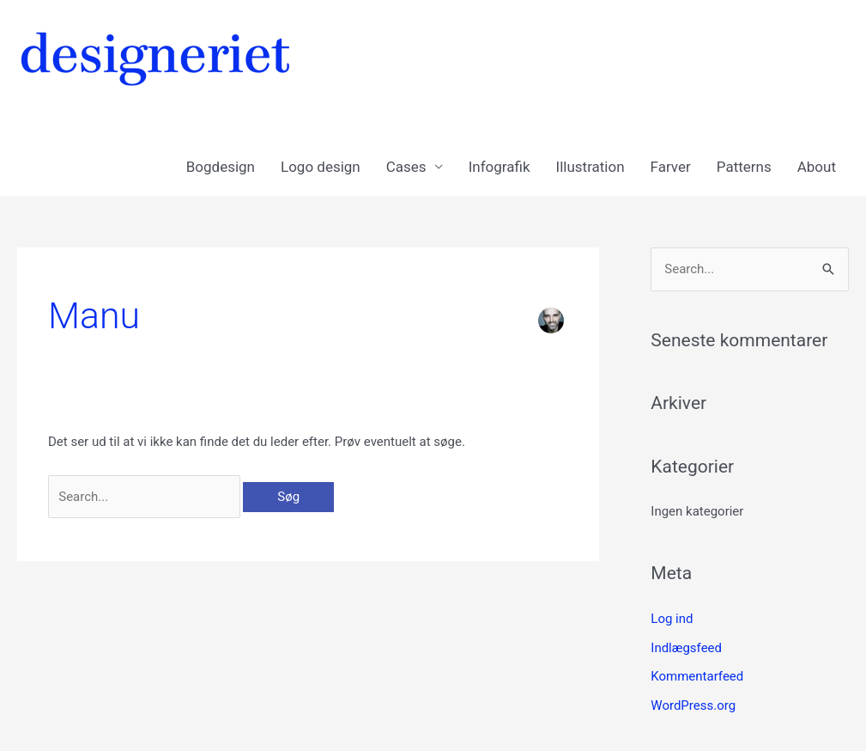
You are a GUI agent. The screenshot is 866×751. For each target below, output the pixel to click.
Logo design (320, 166)
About (816, 166)
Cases (406, 166)
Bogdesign (220, 166)
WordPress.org (693, 705)
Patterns (744, 166)
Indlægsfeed (686, 648)
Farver (671, 166)
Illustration (590, 166)
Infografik (499, 166)
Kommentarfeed (697, 676)
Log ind (672, 618)
